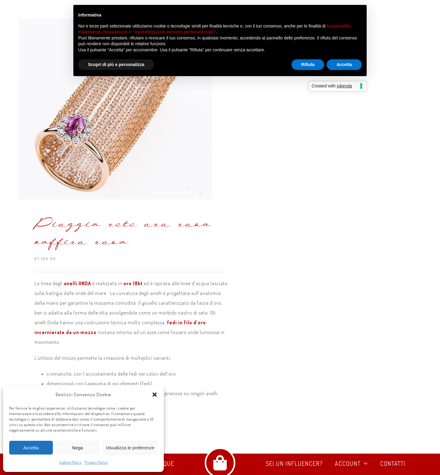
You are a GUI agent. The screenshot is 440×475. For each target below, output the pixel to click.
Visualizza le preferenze (130, 447)
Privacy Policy (96, 462)
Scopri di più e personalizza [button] (116, 64)
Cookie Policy (70, 462)
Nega (77, 447)
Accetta (30, 447)
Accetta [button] (344, 64)
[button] (155, 395)
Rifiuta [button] (308, 64)
